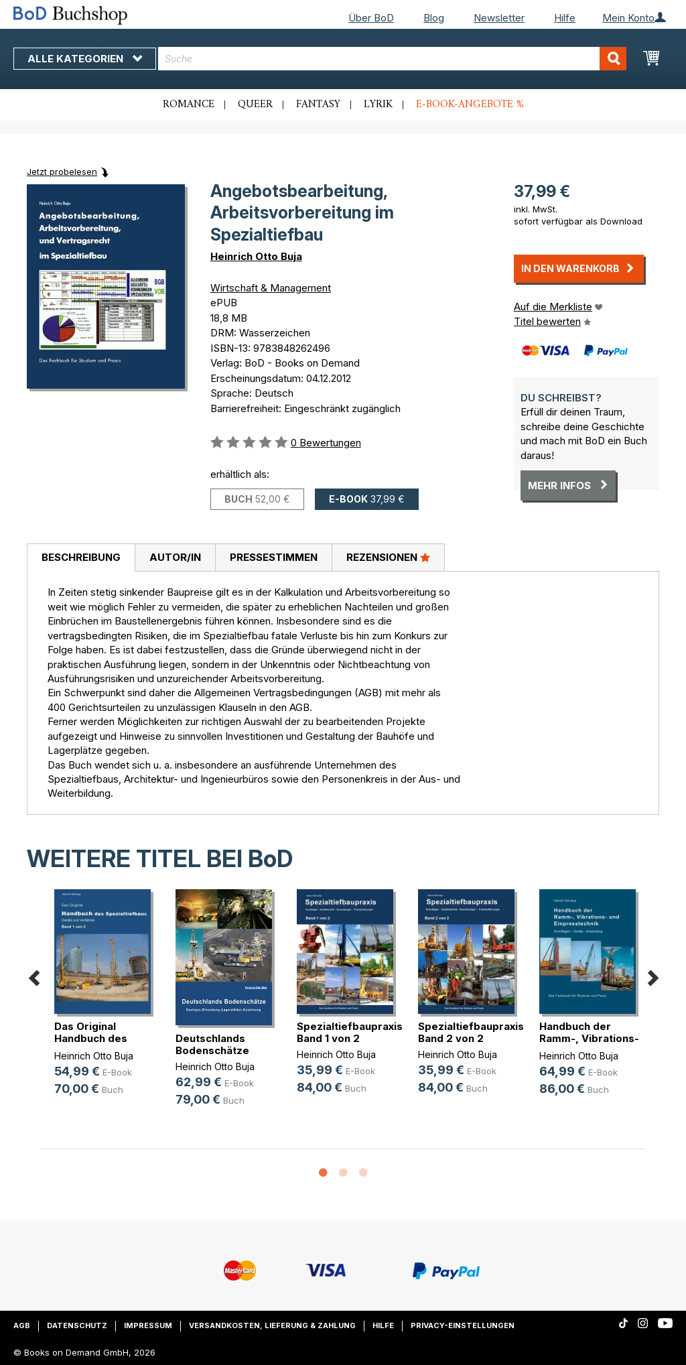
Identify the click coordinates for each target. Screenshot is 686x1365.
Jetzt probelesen (62, 171)
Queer (255, 104)
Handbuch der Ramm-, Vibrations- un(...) (589, 1038)
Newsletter (499, 17)
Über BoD (371, 17)
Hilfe (564, 17)
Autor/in (175, 557)
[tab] (81, 558)
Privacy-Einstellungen (462, 1325)
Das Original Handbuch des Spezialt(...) (90, 1038)
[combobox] (392, 58)
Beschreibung (81, 557)
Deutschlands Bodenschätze (212, 1044)
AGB (21, 1325)
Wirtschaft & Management (270, 287)
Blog (433, 17)
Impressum (148, 1325)
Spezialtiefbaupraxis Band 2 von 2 (471, 1032)
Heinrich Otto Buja (256, 256)
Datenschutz (77, 1325)
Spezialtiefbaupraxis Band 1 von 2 (350, 1032)
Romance (188, 104)
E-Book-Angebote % (470, 104)
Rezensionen (388, 556)
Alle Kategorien (84, 58)
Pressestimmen (274, 557)
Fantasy (318, 104)
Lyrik (378, 104)
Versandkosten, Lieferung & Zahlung (272, 1325)
